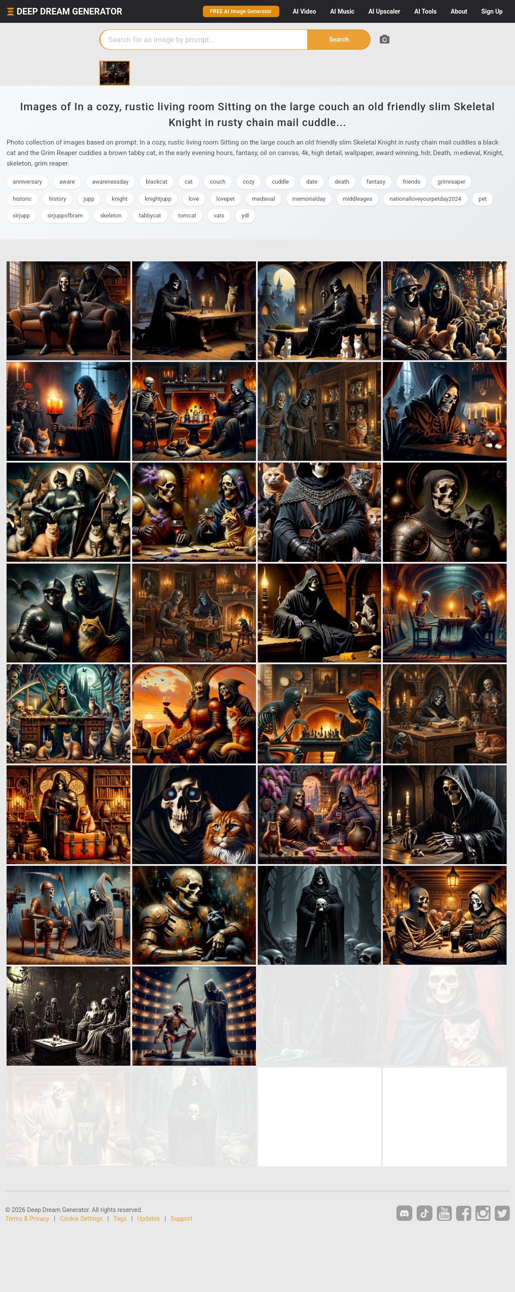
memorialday (308, 198)
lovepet (225, 198)
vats (219, 215)
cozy (249, 181)
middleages (357, 198)
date (311, 181)
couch (217, 181)
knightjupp (158, 198)
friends (411, 181)
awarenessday (110, 181)
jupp (88, 198)
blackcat (156, 181)
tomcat (187, 215)
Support (181, 1218)
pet (482, 198)
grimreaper (451, 181)
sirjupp (21, 215)
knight (120, 198)
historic (22, 198)
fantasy (376, 181)
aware (67, 181)
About (458, 11)
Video (304, 11)
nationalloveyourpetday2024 (425, 198)
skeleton (111, 215)
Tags (119, 1218)
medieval (263, 198)
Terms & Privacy (27, 1218)
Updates (148, 1218)
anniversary (27, 181)
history (57, 198)
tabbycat (150, 215)
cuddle (280, 181)
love (194, 198)
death (342, 181)
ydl (245, 215)
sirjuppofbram (65, 215)
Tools (425, 11)
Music (342, 11)
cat (189, 181)
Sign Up (492, 11)
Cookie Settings (81, 1218)
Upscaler (384, 11)
